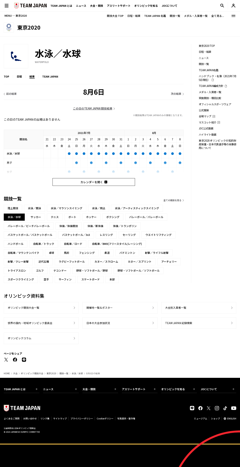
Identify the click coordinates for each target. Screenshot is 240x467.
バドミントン (127, 253)
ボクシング (112, 217)
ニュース (81, 5)
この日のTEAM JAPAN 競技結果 (92, 108)
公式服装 (204, 110)
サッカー (36, 217)
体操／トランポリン (125, 226)
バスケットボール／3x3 (76, 235)
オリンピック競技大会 (32, 373)
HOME (7, 373)
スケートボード (90, 279)
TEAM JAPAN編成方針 (211, 86)
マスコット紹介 (207, 122)
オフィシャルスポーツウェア (215, 104)
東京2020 (51, 373)
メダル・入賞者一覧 (196, 16)
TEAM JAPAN (50, 76)
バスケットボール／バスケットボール (30, 235)
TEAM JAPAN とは (21, 389)
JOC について (217, 389)
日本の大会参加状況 (98, 323)
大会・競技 (99, 389)
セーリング (129, 235)
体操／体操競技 (68, 226)
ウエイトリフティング (159, 235)
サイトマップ (60, 418)
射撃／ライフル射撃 (157, 253)
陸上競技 (13, 208)
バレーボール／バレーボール (146, 217)
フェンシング (87, 253)
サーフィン (65, 279)
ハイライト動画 (207, 134)
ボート (72, 217)
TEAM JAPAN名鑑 (208, 70)
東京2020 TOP (207, 46)
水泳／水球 (77, 373)
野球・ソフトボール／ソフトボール (139, 270)
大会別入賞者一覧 (175, 307)
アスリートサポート (118, 5)
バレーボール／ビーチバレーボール (29, 226)
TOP (6, 76)
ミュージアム (200, 418)
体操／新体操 (95, 226)
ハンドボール (15, 244)
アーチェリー (169, 261)
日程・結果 (133, 16)
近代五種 (43, 261)
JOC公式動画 (206, 128)
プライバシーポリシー (81, 418)
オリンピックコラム (19, 338)
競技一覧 (175, 16)
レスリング (106, 235)
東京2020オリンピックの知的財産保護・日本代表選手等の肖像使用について (217, 144)
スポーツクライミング (21, 279)
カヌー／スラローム (106, 261)
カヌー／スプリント (140, 261)
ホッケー (91, 217)
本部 (112, 279)
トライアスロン (17, 270)
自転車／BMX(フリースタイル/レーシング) (117, 244)
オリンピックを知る (146, 5)
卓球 (51, 253)
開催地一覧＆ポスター (99, 307)
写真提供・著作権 (126, 418)
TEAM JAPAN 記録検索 (178, 323)
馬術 (66, 253)
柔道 (107, 253)
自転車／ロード (73, 244)
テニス (55, 217)
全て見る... (217, 16)
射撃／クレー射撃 (18, 261)
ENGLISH (231, 418)
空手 (46, 279)
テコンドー (60, 270)
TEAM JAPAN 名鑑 (155, 16)
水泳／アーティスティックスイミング (137, 208)
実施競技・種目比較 (210, 98)
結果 (32, 76)
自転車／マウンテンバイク (23, 253)
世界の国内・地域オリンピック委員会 (30, 323)
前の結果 (11, 94)
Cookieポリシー (105, 418)
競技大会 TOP (115, 16)
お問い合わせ (30, 418)
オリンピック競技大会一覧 (23, 307)
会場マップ (205, 116)
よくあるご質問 (12, 418)
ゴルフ (40, 270)
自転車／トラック (43, 244)
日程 (19, 76)
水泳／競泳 (34, 208)
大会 (15, 373)
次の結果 (176, 94)
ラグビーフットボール (72, 261)
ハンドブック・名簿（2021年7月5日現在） (217, 77)
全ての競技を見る (173, 200)
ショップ (215, 418)
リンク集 (45, 418)
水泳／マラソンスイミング (66, 208)
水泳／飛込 (98, 208)
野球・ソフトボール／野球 (92, 270)
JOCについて (169, 5)
